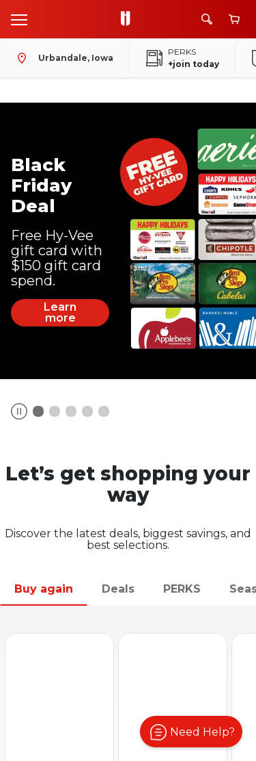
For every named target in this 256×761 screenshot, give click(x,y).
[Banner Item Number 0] (38, 411)
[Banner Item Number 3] (87, 411)
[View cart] (234, 19)
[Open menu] (19, 19)
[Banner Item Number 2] (71, 411)
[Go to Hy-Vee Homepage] (129, 19)
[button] (191, 731)
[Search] (207, 19)
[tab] (43, 589)
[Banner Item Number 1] (54, 411)
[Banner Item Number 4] (103, 411)
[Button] (19, 411)
